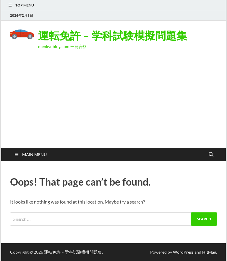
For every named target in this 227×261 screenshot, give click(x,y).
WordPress (183, 252)
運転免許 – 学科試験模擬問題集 (112, 35)
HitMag (209, 252)
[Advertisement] (113, 103)
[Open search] (211, 154)
